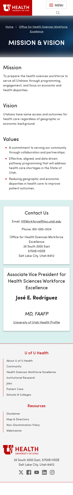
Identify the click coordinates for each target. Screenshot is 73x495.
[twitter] (21, 472)
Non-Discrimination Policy (23, 425)
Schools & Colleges (18, 394)
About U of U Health (19, 360)
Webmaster (14, 430)
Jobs (9, 383)
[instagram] (52, 472)
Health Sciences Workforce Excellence (31, 372)
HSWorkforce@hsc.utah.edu (41, 221)
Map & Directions (17, 419)
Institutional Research (20, 377)
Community (13, 366)
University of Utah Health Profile (36, 322)
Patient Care (14, 389)
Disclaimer (13, 413)
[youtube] (36, 472)
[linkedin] (44, 472)
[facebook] (28, 472)
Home (9, 26)
